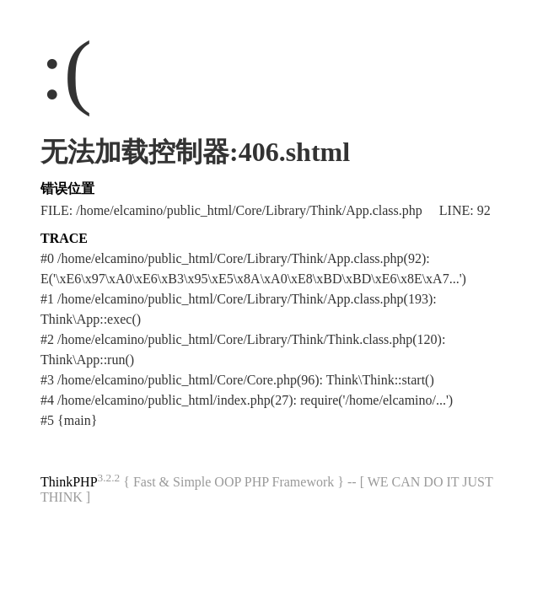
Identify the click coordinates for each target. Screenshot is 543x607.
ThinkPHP (69, 482)
